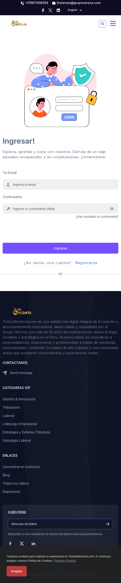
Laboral (8, 416)
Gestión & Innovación (19, 399)
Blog (6, 475)
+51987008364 (34, 3)
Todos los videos (16, 483)
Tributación (11, 407)
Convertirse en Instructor (21, 467)
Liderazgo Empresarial (20, 424)
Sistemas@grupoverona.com (76, 3)
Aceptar (16, 571)
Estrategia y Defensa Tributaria (26, 432)
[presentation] (36, 227)
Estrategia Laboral (17, 440)
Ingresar (61, 248)
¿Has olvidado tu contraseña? (97, 216)
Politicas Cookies (65, 560)
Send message (17, 373)
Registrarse (86, 263)
